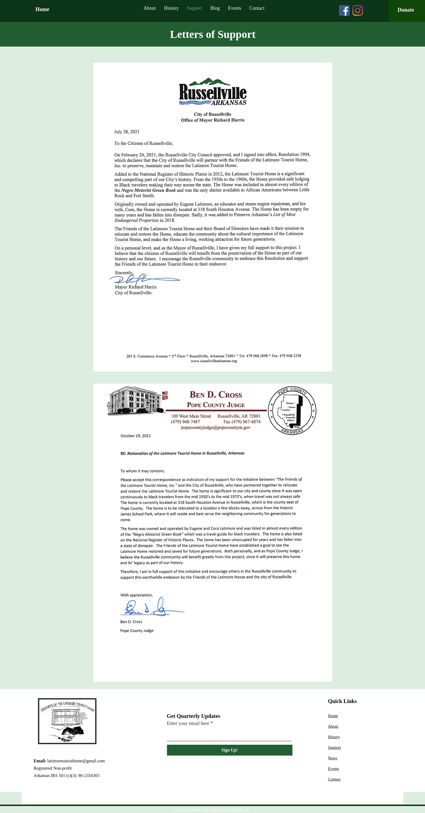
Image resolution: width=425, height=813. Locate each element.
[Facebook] (344, 10)
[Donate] (405, 9)
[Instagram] (357, 10)
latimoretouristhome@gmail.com (76, 761)
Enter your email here (188, 723)
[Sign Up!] (229, 750)
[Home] (60, 9)
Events (333, 768)
